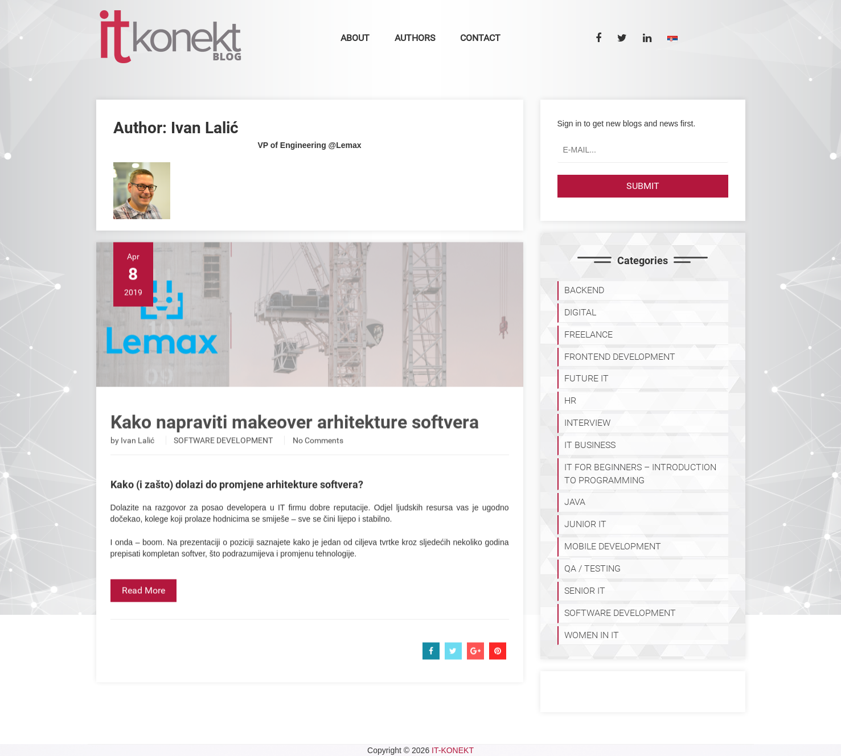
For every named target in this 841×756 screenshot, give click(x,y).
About (355, 37)
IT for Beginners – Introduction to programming (640, 474)
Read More (143, 610)
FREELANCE (588, 334)
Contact (480, 37)
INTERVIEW (587, 422)
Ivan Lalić (137, 460)
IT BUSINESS (590, 444)
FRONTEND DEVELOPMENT (619, 356)
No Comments (318, 460)
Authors (415, 37)
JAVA (574, 501)
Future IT (586, 378)
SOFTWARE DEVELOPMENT (223, 460)
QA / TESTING (592, 568)
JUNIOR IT (585, 524)
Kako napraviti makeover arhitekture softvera (294, 442)
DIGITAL (580, 312)
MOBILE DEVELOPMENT (612, 546)
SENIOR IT (584, 590)
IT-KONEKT (453, 750)
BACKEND (584, 290)
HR (570, 400)
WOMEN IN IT (591, 635)
